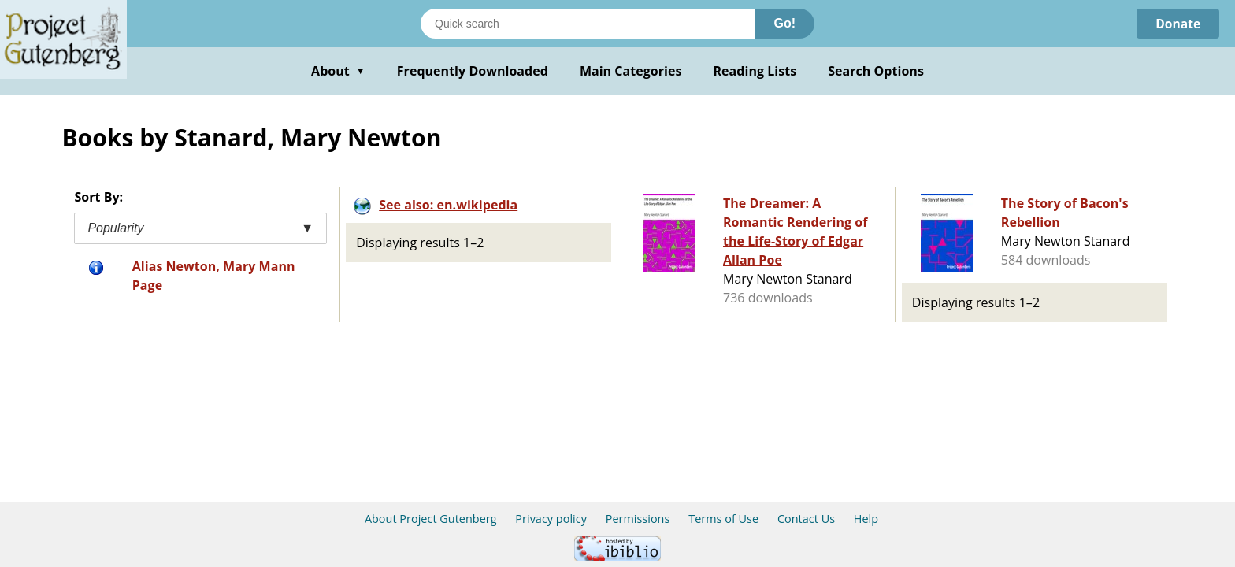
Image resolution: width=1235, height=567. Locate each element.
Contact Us (806, 518)
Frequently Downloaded (472, 71)
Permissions (638, 518)
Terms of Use (723, 518)
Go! (784, 23)
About (338, 70)
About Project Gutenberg (431, 518)
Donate (1177, 23)
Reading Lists (755, 71)
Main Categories (631, 71)
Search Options (876, 71)
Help (866, 518)
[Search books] (588, 24)
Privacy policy (551, 518)
